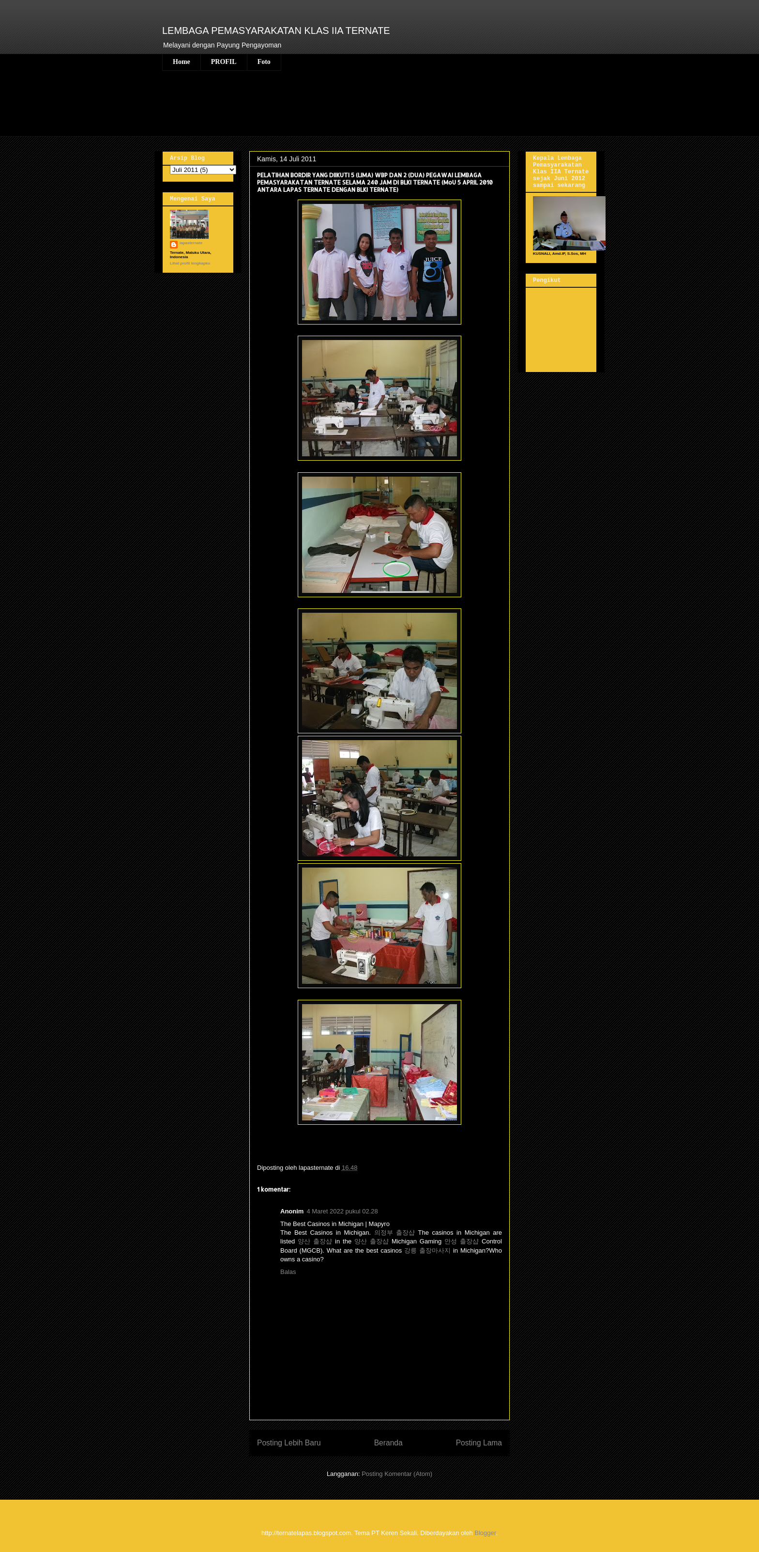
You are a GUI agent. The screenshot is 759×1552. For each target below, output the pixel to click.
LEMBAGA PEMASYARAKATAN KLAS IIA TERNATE (276, 30)
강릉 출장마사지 (427, 1250)
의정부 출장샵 (394, 1232)
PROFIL (224, 61)
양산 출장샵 (315, 1241)
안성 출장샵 (461, 1241)
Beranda (388, 1443)
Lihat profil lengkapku (190, 263)
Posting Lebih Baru (289, 1443)
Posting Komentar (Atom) (397, 1473)
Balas (288, 1271)
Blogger (485, 1532)
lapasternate (191, 243)
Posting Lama (479, 1443)
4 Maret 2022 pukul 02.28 (342, 1211)
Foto (264, 61)
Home (181, 61)
